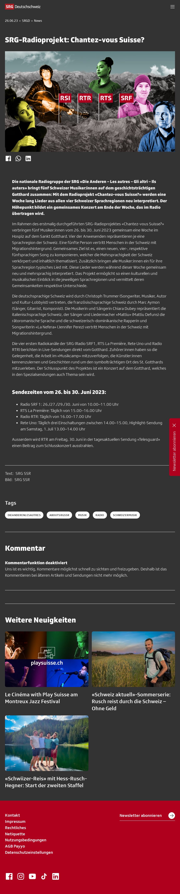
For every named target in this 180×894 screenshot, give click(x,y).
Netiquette (15, 834)
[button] (172, 6)
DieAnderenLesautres (24, 515)
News (38, 21)
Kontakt (12, 815)
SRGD (26, 21)
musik (82, 515)
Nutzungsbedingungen (25, 840)
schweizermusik (125, 515)
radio (100, 515)
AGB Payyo (15, 846)
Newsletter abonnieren (147, 815)
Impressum (15, 821)
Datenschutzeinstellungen (29, 852)
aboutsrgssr (59, 515)
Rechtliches (15, 827)
